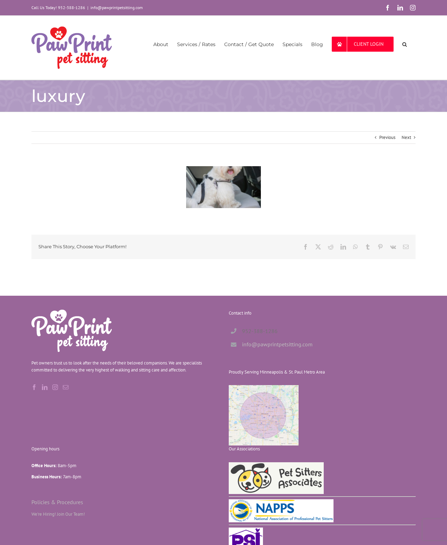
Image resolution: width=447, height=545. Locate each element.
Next (406, 137)
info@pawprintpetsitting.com (116, 7)
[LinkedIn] (44, 387)
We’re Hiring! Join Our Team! (58, 514)
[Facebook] (34, 387)
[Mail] (65, 387)
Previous (387, 137)
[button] (404, 44)
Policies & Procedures (57, 502)
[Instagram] (55, 387)
